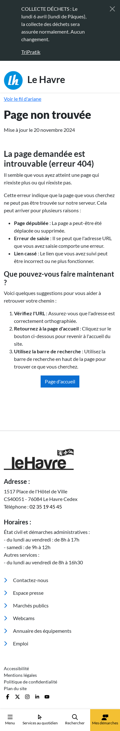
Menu (10, 719)
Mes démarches (105, 720)
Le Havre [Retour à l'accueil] (34, 80)
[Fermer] (112, 9)
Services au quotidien (40, 719)
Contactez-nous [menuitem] (26, 580)
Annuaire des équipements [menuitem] (37, 631)
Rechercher (75, 719)
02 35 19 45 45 (46, 506)
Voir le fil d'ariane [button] (22, 99)
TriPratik (30, 52)
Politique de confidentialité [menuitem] (30, 681)
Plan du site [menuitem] (15, 688)
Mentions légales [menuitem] (20, 675)
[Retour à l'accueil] (60, 459)
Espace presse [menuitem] (23, 593)
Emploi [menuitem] (16, 643)
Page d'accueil (60, 381)
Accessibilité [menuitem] (16, 668)
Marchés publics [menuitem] (26, 605)
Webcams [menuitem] (19, 618)
